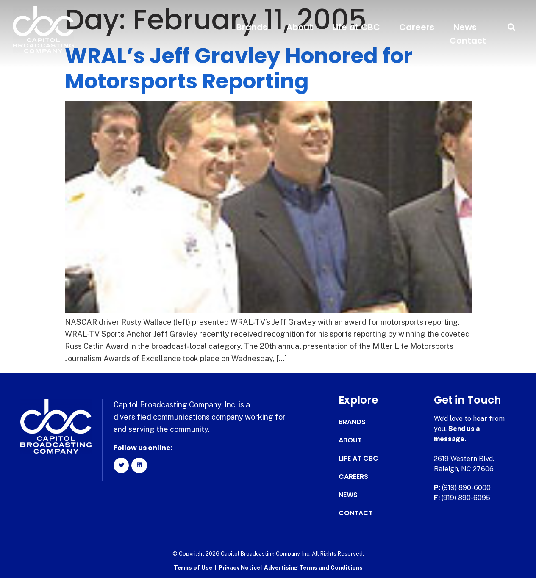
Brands (251, 27)
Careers (416, 27)
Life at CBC (356, 27)
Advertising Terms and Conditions (313, 567)
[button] (512, 27)
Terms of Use (193, 567)
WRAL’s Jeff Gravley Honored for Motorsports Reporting (239, 68)
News (465, 27)
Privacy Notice (240, 567)
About (299, 27)
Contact (468, 41)
